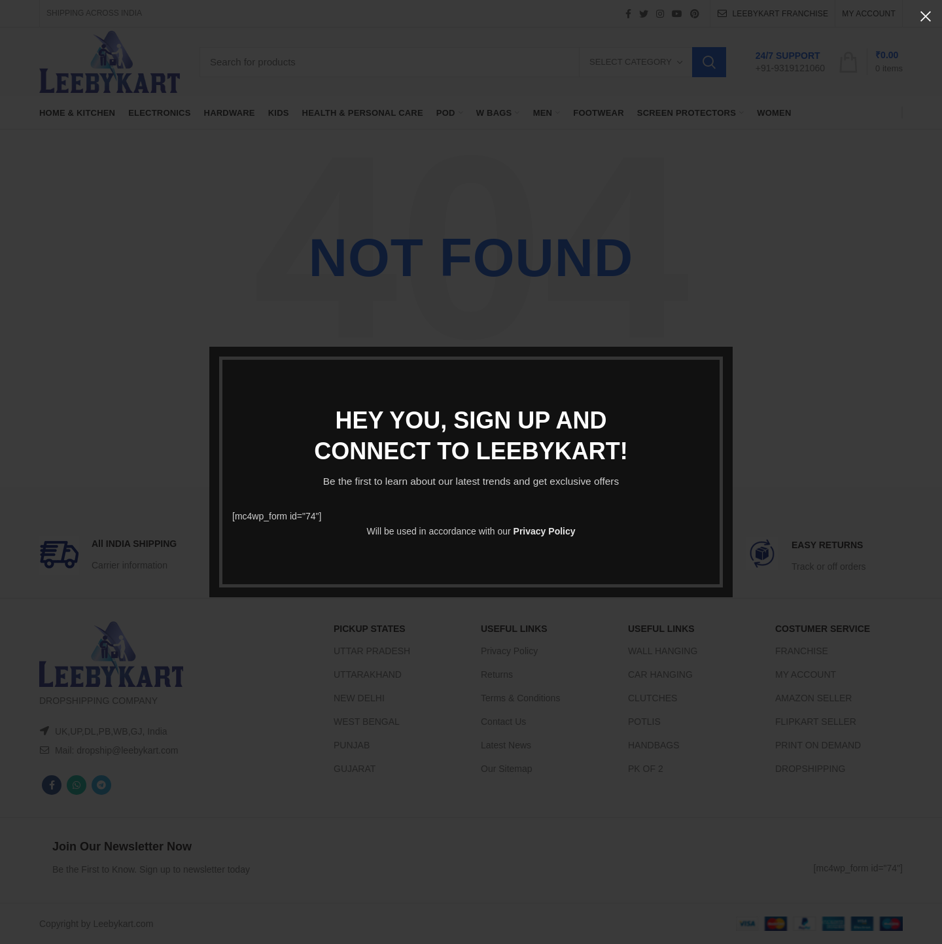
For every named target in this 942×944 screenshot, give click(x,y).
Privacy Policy (545, 531)
